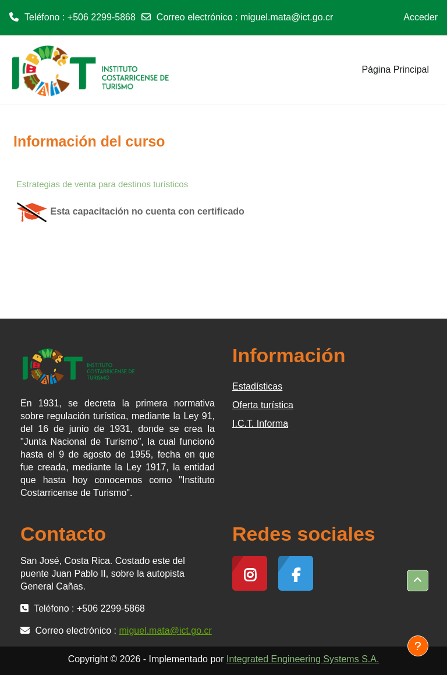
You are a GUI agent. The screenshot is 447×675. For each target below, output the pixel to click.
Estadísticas (257, 386)
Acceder (420, 17)
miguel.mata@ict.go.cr (286, 17)
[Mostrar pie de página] (417, 645)
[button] (417, 580)
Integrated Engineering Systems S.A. (302, 659)
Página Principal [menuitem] (395, 69)
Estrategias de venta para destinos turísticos (102, 184)
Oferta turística (262, 405)
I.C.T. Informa (260, 423)
